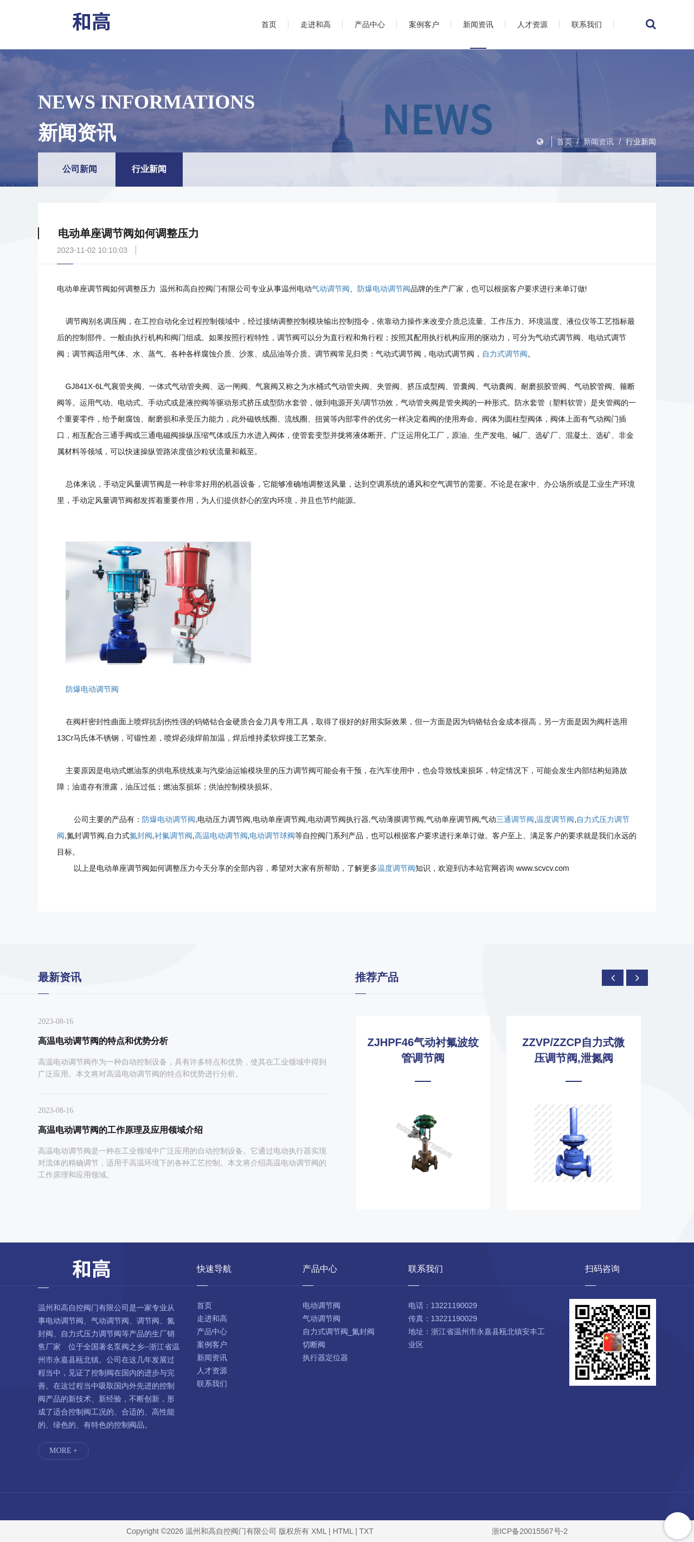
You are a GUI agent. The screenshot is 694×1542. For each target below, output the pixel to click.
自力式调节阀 (505, 353)
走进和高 (315, 24)
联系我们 (586, 24)
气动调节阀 (331, 288)
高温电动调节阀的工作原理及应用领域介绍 (120, 1130)
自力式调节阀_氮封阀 (339, 1331)
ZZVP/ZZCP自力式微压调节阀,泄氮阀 (581, 1050)
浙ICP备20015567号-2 (530, 1531)
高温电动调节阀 (221, 835)
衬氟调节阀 (173, 835)
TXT (366, 1531)
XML (318, 1531)
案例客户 (424, 24)
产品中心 (370, 24)
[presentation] (613, 978)
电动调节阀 (321, 1305)
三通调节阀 (515, 819)
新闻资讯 (478, 24)
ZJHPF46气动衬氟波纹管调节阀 (430, 1050)
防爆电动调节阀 (383, 288)
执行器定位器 (325, 1357)
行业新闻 (641, 141)
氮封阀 (141, 835)
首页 (269, 24)
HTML (343, 1531)
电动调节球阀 (272, 835)
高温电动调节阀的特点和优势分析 (103, 1041)
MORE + (63, 1451)
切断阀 (314, 1344)
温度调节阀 (555, 819)
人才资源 (532, 24)
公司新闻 (79, 169)
